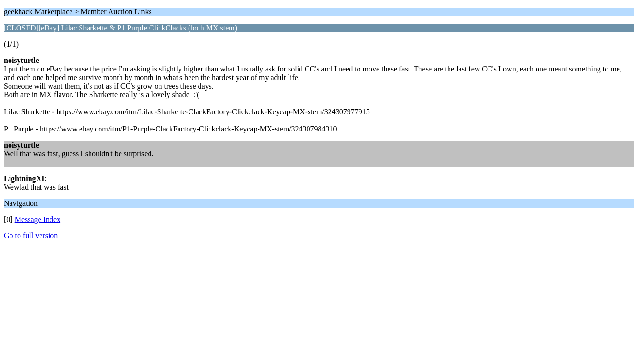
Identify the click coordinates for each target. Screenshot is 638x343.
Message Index (37, 219)
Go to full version (31, 236)
